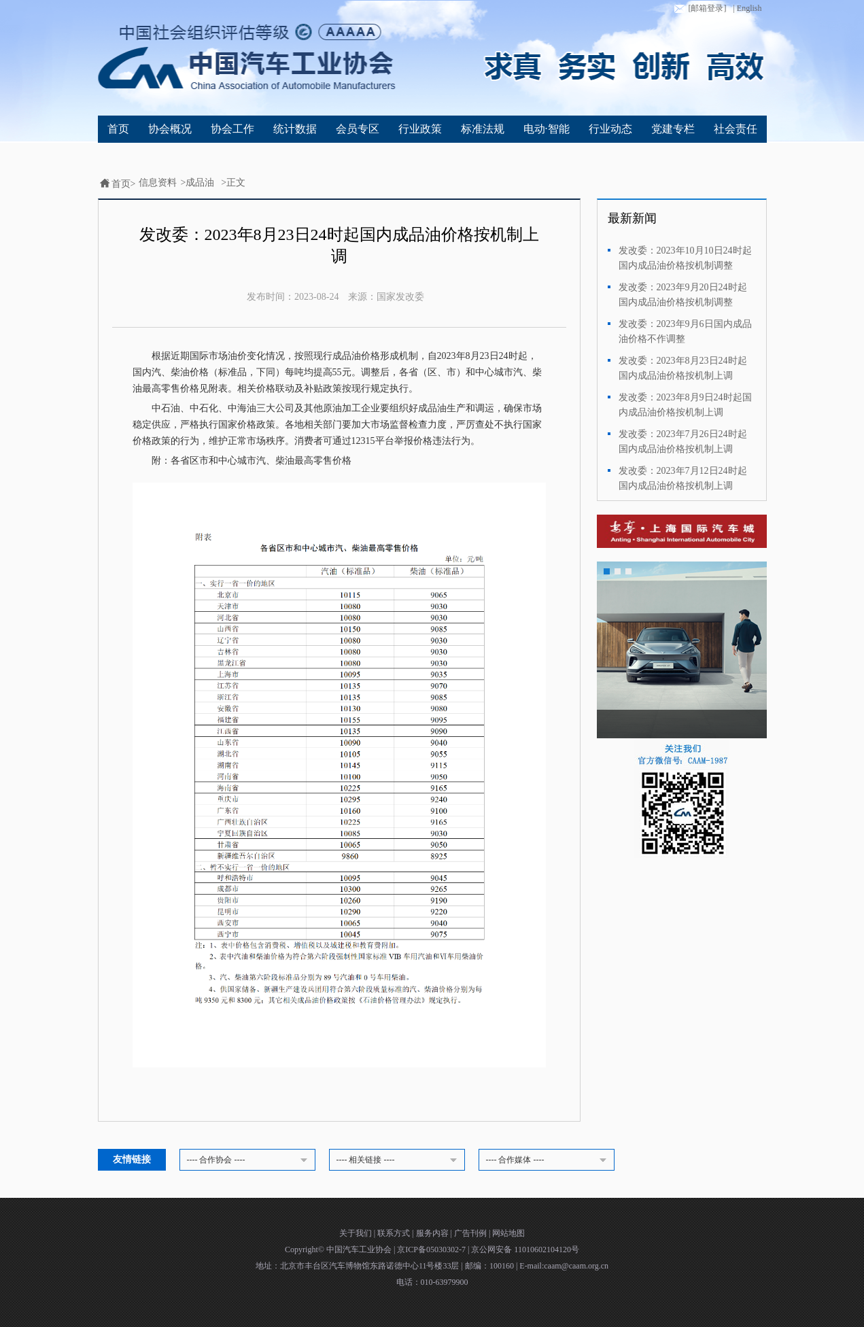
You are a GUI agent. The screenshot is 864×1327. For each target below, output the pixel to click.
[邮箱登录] (699, 9)
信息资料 (158, 182)
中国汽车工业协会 (360, 1249)
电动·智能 (546, 129)
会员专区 (357, 129)
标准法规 (482, 129)
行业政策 (420, 129)
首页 (118, 129)
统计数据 (295, 129)
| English (747, 8)
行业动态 (610, 129)
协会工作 (232, 129)
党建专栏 (673, 129)
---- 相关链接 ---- (399, 1160)
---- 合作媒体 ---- (548, 1160)
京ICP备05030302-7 (432, 1249)
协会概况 (170, 129)
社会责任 (735, 129)
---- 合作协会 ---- (249, 1160)
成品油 (200, 182)
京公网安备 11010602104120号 (525, 1249)
